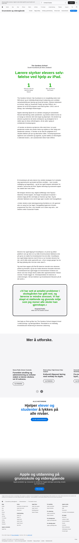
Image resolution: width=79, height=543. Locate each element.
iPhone (3, 512)
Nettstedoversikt (49, 540)
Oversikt (30, 10)
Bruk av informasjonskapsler (20, 540)
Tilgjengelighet (65, 506)
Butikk (3, 506)
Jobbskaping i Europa (66, 529)
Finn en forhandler (15, 535)
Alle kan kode (57, 10)
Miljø (63, 508)
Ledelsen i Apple (65, 519)
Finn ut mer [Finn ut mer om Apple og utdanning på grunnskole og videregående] (39, 489)
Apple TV (19, 517)
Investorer (64, 525)
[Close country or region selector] (76, 2)
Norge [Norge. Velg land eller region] (76, 539)
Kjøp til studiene (50, 515)
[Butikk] (7, 7)
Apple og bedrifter (50, 506)
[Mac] (12, 7)
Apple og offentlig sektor (52, 525)
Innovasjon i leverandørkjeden (68, 512)
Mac (3, 508)
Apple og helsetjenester (51, 520)
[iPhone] (24, 7)
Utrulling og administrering (47, 10)
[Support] (66, 7)
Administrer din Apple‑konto (22, 506)
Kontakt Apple (65, 531)
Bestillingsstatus (35, 510)
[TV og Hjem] (43, 7)
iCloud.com (19, 510)
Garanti (63, 523)
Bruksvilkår (30, 540)
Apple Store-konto (20, 508)
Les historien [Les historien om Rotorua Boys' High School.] (49, 381)
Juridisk (42, 540)
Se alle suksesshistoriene (39, 419)
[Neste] (41, 391)
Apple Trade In (35, 508)
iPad (3, 510)
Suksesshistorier (65, 10)
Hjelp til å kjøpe (35, 512)
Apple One (19, 515)
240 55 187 (30, 535)
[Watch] (30, 7)
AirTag (3, 520)
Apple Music (19, 519)
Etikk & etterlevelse (66, 527)
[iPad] (17, 7)
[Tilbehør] (60, 7)
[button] (53, 2)
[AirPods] (36, 7)
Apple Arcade (19, 521)
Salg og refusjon (36, 540)
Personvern (64, 510)
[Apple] (2, 7)
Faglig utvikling (37, 10)
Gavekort (4, 524)
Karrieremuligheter (66, 521)
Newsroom (64, 517)
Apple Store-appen (36, 506)
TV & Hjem (4, 518)
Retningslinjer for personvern (7, 540)
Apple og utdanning (51, 513)
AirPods (3, 516)
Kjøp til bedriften (50, 508)
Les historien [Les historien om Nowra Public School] (18, 383)
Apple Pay (4, 529)
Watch (3, 514)
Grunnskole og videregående (13, 11)
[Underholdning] (52, 7)
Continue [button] (71, 2)
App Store (19, 525)
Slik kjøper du (73, 10)
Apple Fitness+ (20, 523)
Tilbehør (3, 522)
